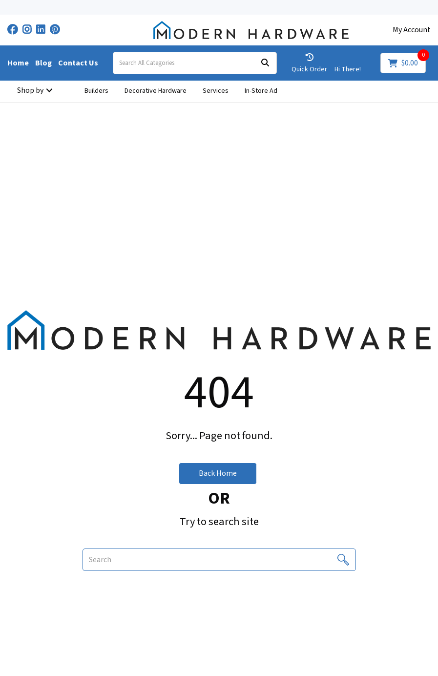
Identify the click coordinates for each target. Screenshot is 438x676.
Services (216, 91)
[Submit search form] (265, 63)
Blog (43, 63)
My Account (412, 29)
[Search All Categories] (195, 63)
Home (18, 63)
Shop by (30, 90)
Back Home (218, 473)
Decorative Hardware (156, 91)
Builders (96, 91)
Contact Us (78, 63)
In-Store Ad (261, 91)
